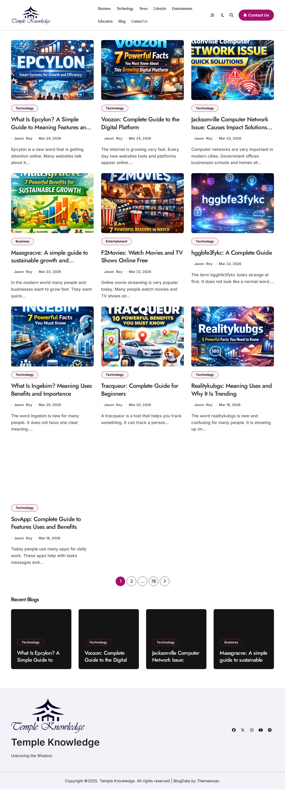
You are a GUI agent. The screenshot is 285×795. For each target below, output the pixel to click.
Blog (121, 21)
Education (105, 21)
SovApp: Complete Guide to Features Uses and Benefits (48, 527)
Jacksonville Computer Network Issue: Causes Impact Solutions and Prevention (232, 128)
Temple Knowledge (55, 748)
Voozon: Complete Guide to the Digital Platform (142, 124)
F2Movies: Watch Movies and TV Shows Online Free (139, 258)
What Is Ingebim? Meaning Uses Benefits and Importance (49, 393)
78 (153, 586)
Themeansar (208, 786)
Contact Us (139, 21)
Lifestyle (160, 8)
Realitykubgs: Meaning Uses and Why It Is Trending (227, 393)
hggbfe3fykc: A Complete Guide (224, 258)
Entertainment (182, 8)
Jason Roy (23, 140)
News (143, 8)
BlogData (181, 786)
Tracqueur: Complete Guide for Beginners (142, 393)
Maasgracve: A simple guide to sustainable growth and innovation (51, 263)
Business (104, 8)
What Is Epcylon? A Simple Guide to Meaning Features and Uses (52, 128)
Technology (125, 8)
